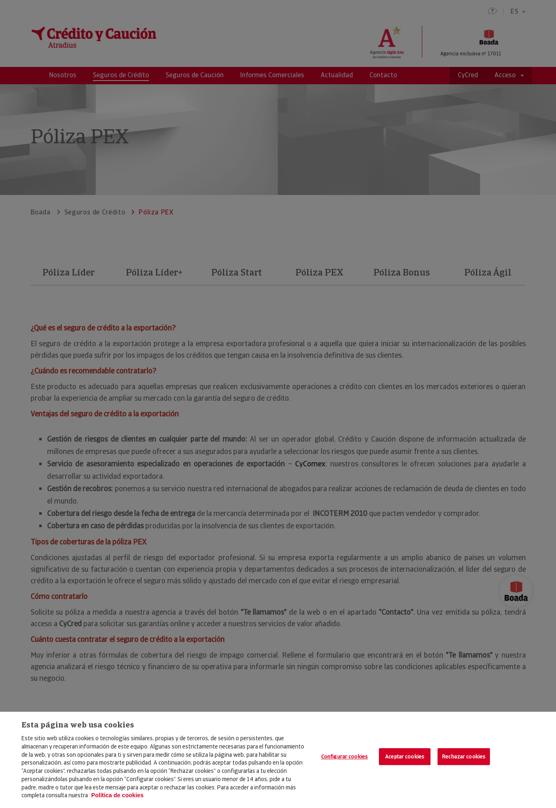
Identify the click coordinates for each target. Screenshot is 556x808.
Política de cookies (117, 795)
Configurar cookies (344, 756)
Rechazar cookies (463, 756)
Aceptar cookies (404, 756)
